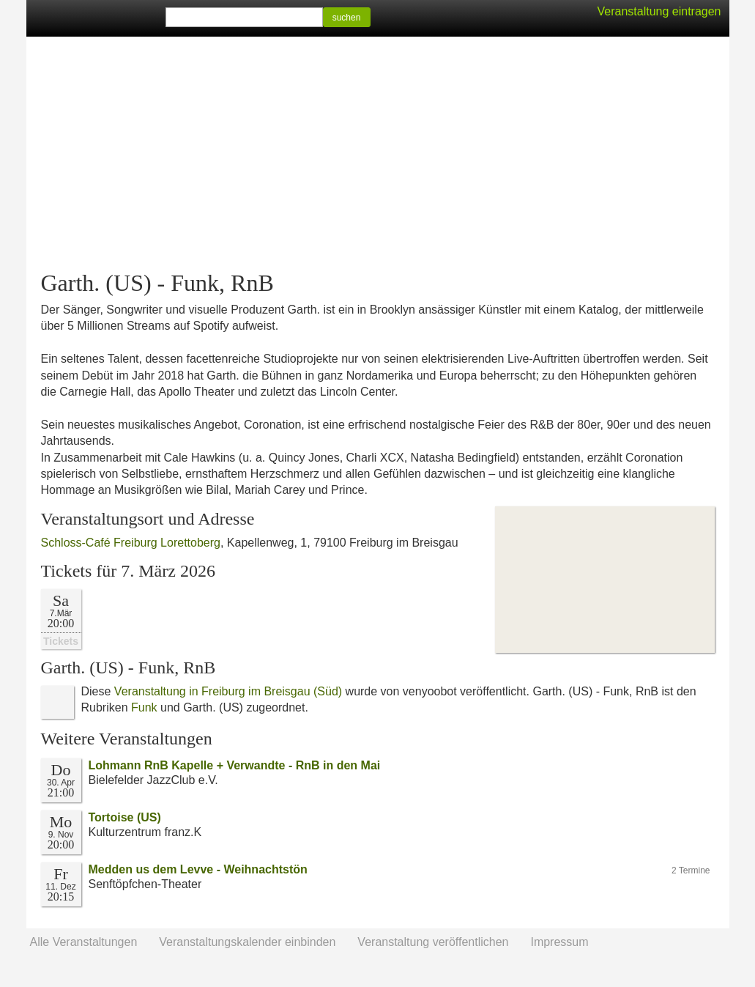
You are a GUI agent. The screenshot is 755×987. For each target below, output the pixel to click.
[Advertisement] (377, 153)
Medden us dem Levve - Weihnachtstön (198, 869)
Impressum (559, 942)
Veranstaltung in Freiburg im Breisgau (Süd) (228, 691)
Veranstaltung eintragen (659, 11)
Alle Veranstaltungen (84, 942)
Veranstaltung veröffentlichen (432, 942)
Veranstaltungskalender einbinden (247, 942)
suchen (346, 17)
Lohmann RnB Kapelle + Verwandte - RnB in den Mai (235, 765)
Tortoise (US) (125, 817)
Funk (144, 707)
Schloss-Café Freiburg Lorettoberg (130, 542)
